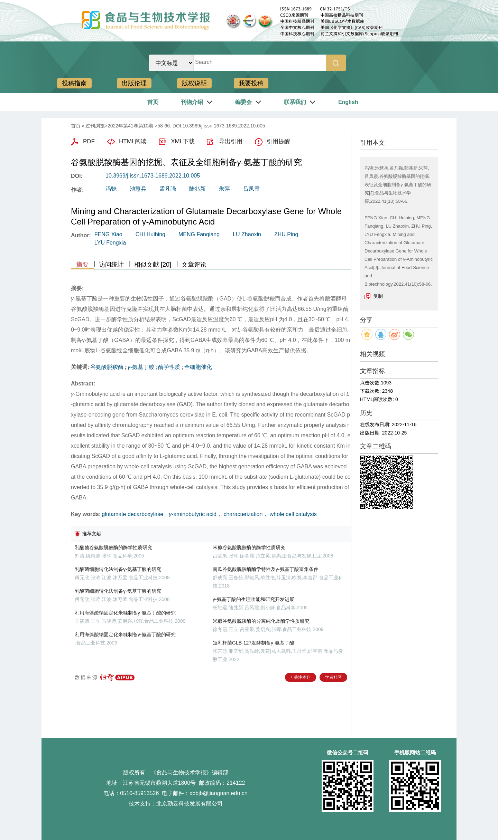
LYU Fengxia (110, 243)
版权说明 (194, 83)
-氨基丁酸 (141, 367)
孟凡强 (167, 189)
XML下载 (183, 141)
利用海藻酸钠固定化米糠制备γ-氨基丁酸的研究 (125, 612)
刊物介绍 (192, 102)
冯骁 (111, 189)
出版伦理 (134, 83)
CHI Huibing (150, 234)
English (348, 102)
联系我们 (295, 102)
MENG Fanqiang (199, 234)
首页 (152, 102)
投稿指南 (74, 83)
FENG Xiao (108, 234)
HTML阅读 (133, 141)
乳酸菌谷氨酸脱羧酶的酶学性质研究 (113, 547)
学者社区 (333, 677)
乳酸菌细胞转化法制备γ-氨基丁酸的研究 (118, 569)
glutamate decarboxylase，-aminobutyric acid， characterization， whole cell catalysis (209, 514)
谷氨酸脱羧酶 (106, 367)
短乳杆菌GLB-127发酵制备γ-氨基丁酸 (253, 643)
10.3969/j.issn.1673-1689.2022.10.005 (152, 176)
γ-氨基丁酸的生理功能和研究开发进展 (253, 599)
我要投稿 (251, 83)
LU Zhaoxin (247, 234)
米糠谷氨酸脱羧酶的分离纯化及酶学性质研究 (261, 621)
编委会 (243, 102)
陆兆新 (197, 189)
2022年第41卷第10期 (130, 125)
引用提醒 (278, 141)
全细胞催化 (198, 367)
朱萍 (224, 189)
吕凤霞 (251, 189)
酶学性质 (169, 367)
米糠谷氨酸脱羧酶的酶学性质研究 (249, 547)
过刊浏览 (95, 125)
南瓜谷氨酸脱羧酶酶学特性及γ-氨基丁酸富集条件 (266, 569)
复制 (378, 296)
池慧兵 (138, 189)
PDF (89, 141)
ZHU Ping (286, 234)
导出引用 (230, 141)
